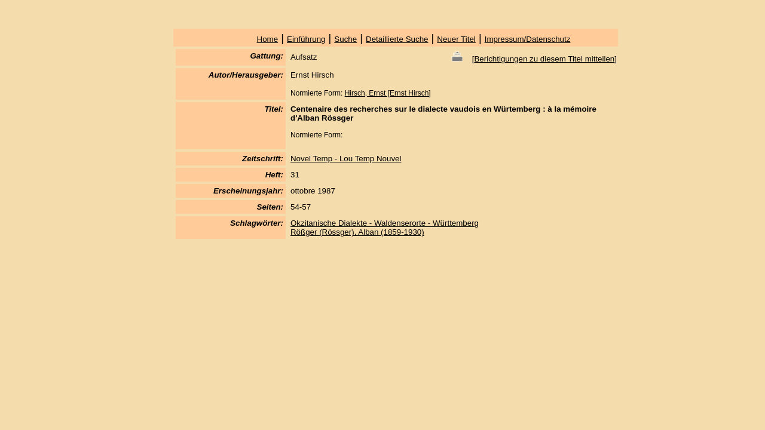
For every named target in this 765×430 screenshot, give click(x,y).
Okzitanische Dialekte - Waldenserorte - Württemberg (384, 223)
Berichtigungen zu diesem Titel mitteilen (544, 58)
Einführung (306, 39)
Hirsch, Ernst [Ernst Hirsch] (388, 93)
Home (268, 39)
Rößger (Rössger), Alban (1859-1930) (357, 232)
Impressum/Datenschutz (528, 39)
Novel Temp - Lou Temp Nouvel (345, 158)
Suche (345, 39)
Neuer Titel (456, 39)
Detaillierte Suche (397, 39)
